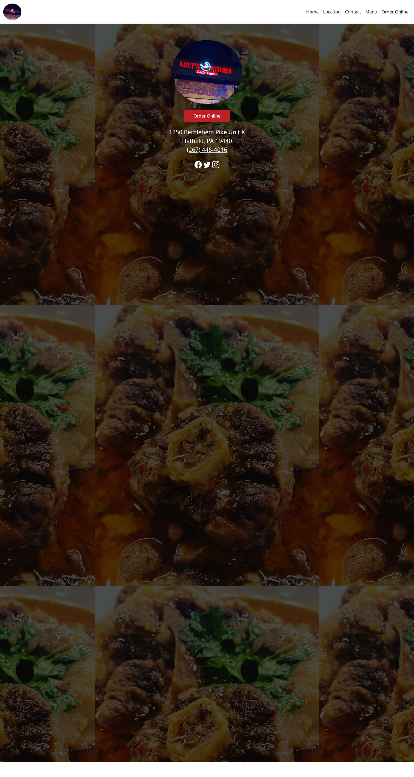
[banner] (207, 393)
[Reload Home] (12, 11)
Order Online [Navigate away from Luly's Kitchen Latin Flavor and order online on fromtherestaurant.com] (395, 12)
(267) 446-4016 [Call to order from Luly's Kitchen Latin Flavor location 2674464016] (207, 150)
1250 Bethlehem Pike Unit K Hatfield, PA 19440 (207, 141)
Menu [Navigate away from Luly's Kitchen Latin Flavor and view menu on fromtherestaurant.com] (371, 12)
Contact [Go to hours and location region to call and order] (353, 12)
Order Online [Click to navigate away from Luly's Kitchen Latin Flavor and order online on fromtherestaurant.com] (207, 116)
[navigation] (207, 12)
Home (312, 12)
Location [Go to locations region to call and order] (332, 12)
